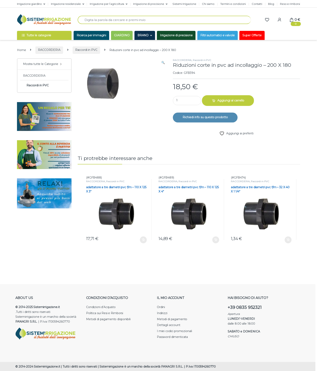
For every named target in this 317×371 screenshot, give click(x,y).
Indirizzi (162, 313)
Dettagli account (168, 325)
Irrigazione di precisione (148, 3)
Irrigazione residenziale (66, 3)
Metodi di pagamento (172, 319)
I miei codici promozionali (174, 331)
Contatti (257, 3)
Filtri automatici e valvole (217, 35)
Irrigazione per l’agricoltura (107, 3)
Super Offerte (251, 35)
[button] (163, 62)
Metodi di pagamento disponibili (108, 319)
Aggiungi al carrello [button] (143, 239)
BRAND (143, 35)
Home (21, 50)
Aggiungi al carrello (230, 100)
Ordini (161, 307)
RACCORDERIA (49, 50)
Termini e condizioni (233, 3)
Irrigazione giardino (29, 3)
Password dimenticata (172, 337)
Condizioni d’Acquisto (101, 307)
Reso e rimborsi (290, 3)
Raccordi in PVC (86, 50)
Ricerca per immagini (91, 35)
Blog (271, 3)
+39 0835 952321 (245, 307)
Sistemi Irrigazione (184, 3)
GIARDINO (122, 35)
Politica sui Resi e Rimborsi (104, 313)
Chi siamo (208, 3)
